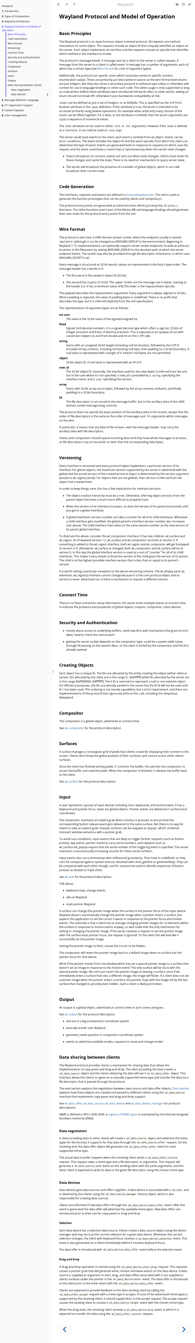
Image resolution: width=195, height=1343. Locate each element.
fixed (62, 324)
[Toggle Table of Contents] (58, 4)
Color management (14, 115)
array (63, 384)
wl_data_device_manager (147, 1103)
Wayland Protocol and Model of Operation (21, 28)
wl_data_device (115, 1103)
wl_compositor (74, 728)
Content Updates (13, 110)
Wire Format (15, 43)
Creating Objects (17, 62)
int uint (64, 315)
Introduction (10, 11)
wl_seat (69, 877)
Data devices (18, 94)
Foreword (7, 6)
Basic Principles (17, 34)
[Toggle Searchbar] (74, 4)
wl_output (71, 1014)
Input (11, 75)
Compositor (14, 66)
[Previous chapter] (65, 1329)
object (63, 358)
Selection (65, 1223)
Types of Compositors (16, 16)
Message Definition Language (20, 100)
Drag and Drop (69, 1259)
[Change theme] (66, 4)
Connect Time (16, 52)
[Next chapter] (184, 1329)
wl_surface (71, 781)
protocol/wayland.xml (139, 195)
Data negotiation (20, 89)
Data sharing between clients (25, 85)
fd (60, 398)
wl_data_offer (73, 1103)
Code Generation (17, 38)
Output (12, 80)
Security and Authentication (24, 57)
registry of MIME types (122, 1114)
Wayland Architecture (16, 21)
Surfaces (13, 71)
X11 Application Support (17, 105)
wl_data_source (94, 1103)
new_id (64, 367)
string (63, 341)
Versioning (14, 48)
